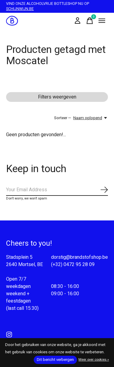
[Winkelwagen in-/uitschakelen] (90, 21)
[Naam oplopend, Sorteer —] (90, 118)
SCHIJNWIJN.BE (20, 9)
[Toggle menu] (102, 21)
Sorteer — (62, 118)
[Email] (57, 190)
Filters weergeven (57, 97)
